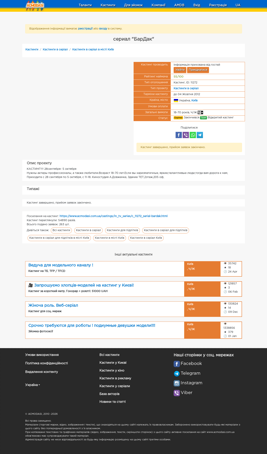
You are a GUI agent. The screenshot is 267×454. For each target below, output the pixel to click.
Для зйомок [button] (133, 5)
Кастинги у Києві (112, 362)
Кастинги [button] (108, 5)
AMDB (179, 5)
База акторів (109, 394)
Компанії (158, 5)
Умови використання (42, 355)
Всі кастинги (61, 230)
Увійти (180, 70)
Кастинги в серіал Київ (146, 238)
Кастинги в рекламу (115, 378)
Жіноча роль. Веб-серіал (53, 305)
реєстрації (85, 29)
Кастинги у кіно (111, 370)
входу (103, 29)
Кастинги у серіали (114, 386)
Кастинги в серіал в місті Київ (93, 49)
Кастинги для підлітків (122, 230)
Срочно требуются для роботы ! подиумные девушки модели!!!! (91, 325)
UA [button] (238, 5)
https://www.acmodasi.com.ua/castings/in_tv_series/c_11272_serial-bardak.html (114, 216)
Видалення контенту (41, 372)
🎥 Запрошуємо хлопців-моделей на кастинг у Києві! (81, 285)
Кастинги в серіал (55, 49)
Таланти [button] (85, 5)
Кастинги (31, 49)
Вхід (196, 5)
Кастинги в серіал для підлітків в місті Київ (59, 238)
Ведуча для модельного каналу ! (60, 265)
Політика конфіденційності (46, 363)
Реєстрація (218, 5)
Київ (194, 100)
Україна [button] (31, 385)
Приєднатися (198, 70)
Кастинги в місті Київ (109, 238)
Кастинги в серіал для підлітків (165, 230)
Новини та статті (112, 401)
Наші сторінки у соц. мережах (204, 355)
